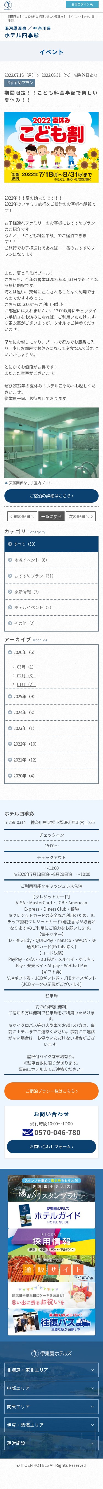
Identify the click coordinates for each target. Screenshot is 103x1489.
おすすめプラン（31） (34, 576)
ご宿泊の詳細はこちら (50, 495)
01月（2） (26, 684)
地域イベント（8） (31, 560)
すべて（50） (25, 544)
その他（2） (25, 623)
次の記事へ (79, 516)
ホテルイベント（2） (33, 607)
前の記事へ (23, 516)
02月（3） (26, 675)
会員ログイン (80, 4)
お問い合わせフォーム (50, 1146)
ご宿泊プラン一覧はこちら (50, 1091)
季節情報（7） (27, 591)
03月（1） (26, 667)
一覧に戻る (51, 516)
